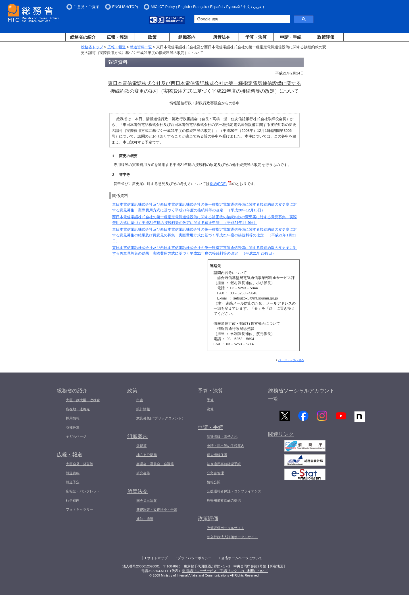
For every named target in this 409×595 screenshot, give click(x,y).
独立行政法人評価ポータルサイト (232, 537)
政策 (152, 37)
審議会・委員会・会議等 (155, 464)
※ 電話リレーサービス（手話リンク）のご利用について (225, 571)
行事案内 (73, 500)
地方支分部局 (146, 455)
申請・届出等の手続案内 (225, 446)
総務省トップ (92, 47)
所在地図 (276, 566)
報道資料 (73, 473)
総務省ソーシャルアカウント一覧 (301, 395)
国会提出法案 (146, 501)
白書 (139, 400)
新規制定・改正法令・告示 (156, 510)
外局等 (141, 446)
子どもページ (76, 436)
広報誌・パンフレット (83, 491)
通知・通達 (144, 519)
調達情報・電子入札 (222, 437)
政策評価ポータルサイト (225, 528)
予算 (210, 400)
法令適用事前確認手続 (224, 464)
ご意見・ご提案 (86, 7)
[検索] (241, 19)
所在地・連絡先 (78, 409)
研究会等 (143, 473)
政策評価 (325, 37)
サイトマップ (157, 558)
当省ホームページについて (241, 558)
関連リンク (281, 435)
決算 (210, 409)
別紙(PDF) (218, 184)
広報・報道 (117, 37)
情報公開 (213, 482)
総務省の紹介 (83, 37)
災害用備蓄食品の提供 (224, 500)
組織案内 (186, 37)
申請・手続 (290, 37)
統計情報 (143, 409)
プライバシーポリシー (195, 558)
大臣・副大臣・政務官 (83, 400)
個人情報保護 (217, 455)
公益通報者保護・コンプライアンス (234, 491)
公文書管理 (215, 473)
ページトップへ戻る (291, 360)
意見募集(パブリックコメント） (160, 418)
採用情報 (73, 418)
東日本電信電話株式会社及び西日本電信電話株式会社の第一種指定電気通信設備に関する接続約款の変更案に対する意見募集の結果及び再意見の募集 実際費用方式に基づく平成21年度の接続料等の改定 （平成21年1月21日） (204, 235)
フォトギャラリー (79, 509)
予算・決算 (256, 37)
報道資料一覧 (141, 47)
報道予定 (73, 482)
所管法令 (221, 37)
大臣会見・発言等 (79, 464)
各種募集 (73, 427)
